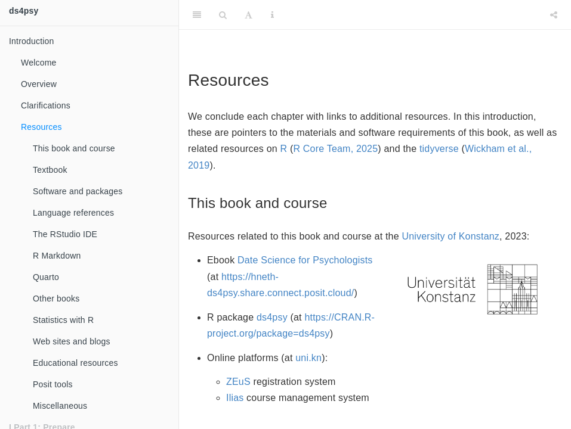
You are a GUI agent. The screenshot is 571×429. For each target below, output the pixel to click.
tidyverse (439, 149)
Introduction (31, 41)
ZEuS (238, 382)
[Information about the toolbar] (272, 15)
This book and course (74, 148)
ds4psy (23, 10)
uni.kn (308, 358)
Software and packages (78, 191)
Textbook (50, 170)
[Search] (223, 15)
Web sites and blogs (71, 341)
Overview (39, 84)
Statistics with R (63, 320)
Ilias (234, 398)
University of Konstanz (450, 236)
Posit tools (53, 384)
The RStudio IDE (65, 234)
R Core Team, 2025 (335, 149)
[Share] (553, 15)
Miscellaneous (60, 406)
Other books (56, 298)
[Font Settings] (248, 15)
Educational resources (75, 363)
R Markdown (57, 255)
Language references (73, 212)
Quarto (46, 277)
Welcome (39, 62)
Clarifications (45, 105)
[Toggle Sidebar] (197, 15)
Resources (41, 127)
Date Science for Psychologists (305, 260)
